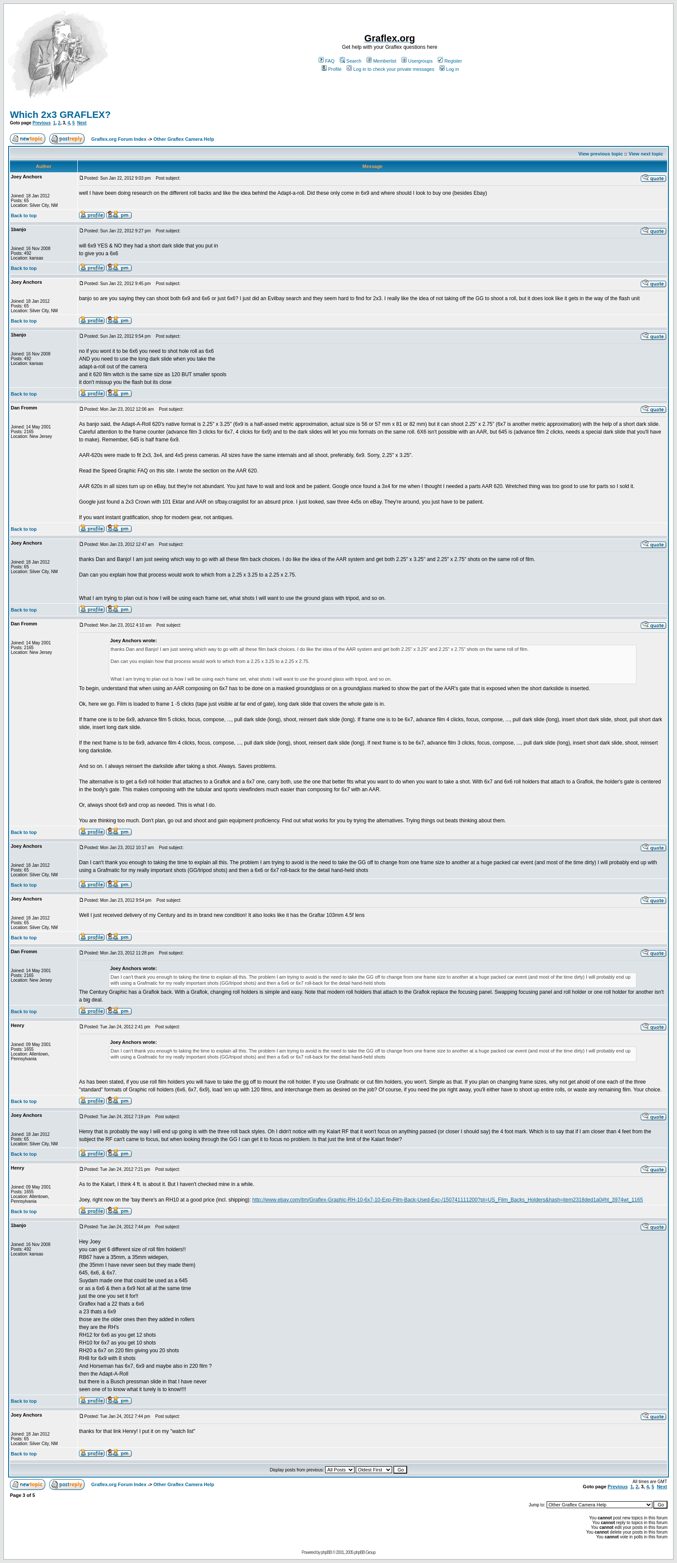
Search (350, 60)
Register (450, 60)
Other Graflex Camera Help (183, 139)
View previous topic (600, 153)
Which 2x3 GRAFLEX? (60, 114)
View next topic (646, 153)
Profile (332, 69)
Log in (449, 69)
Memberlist (381, 60)
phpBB (326, 1552)
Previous (41, 122)
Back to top (24, 215)
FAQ (327, 60)
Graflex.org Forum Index (118, 139)
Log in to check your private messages (390, 69)
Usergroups (417, 60)
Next (82, 122)
